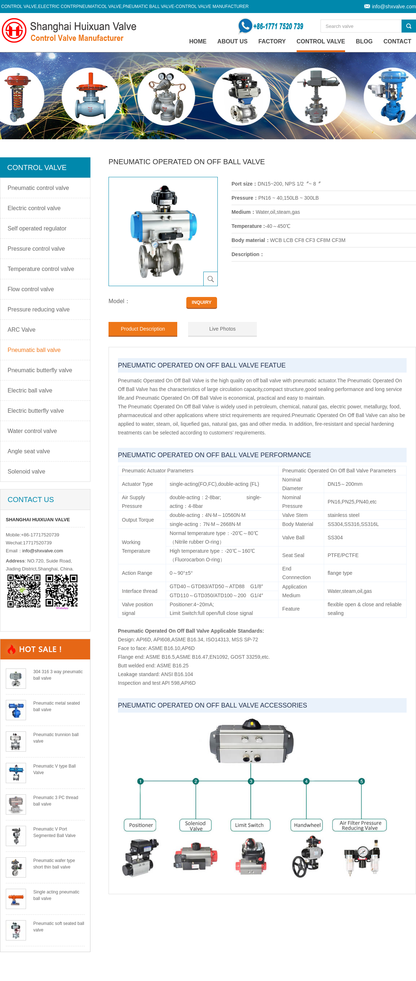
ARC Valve (21, 330)
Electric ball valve (30, 390)
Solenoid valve (26, 471)
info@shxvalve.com (394, 6)
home (198, 41)
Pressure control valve (36, 249)
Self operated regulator (37, 228)
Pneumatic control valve (38, 188)
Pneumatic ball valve (34, 350)
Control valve (321, 41)
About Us (232, 41)
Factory (272, 41)
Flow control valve (31, 289)
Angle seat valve (29, 451)
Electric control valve (34, 208)
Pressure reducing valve (39, 309)
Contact (397, 41)
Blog (364, 41)
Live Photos (222, 329)
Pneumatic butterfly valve (40, 370)
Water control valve (32, 431)
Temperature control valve (41, 269)
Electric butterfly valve (36, 411)
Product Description (143, 329)
